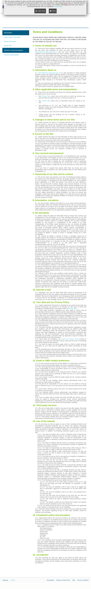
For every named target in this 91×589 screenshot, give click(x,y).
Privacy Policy (46, 96)
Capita (13, 580)
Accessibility (50, 580)
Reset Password (10, 41)
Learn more (41, 11)
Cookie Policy (46, 101)
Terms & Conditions (83, 580)
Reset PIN (8, 46)
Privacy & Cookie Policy (63, 580)
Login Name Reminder (12, 37)
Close (54, 11)
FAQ (73, 580)
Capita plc (5, 580)
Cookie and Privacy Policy (70, 339)
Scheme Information (11, 55)
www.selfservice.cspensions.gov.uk (46, 52)
